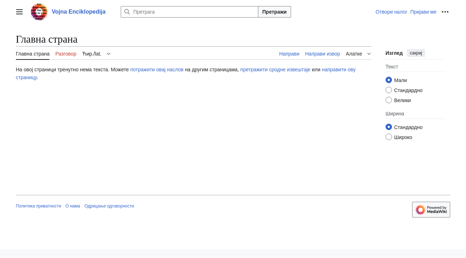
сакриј (416, 53)
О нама (72, 206)
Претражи (274, 12)
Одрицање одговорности (109, 206)
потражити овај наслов (156, 69)
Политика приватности (38, 206)
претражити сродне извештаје (275, 69)
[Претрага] (189, 12)
